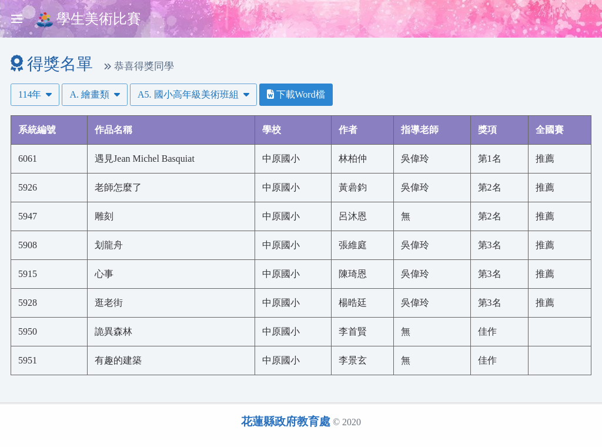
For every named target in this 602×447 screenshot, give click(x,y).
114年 (35, 94)
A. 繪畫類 (94, 94)
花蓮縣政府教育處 (285, 421)
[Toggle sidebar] (16, 18)
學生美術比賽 (88, 19)
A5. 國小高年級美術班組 (193, 94)
